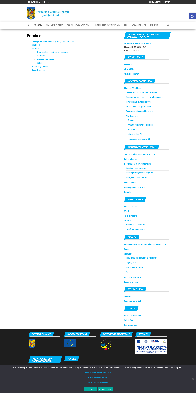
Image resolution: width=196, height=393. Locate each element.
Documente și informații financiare (139, 111)
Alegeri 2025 (129, 64)
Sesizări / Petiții (155, 2)
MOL (126, 25)
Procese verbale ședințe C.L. (139, 139)
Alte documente (132, 116)
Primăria (38, 25)
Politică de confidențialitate (98, 378)
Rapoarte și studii (38, 70)
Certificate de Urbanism (135, 229)
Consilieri (127, 296)
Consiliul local (34, 2)
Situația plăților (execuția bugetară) (140, 173)
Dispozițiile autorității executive (138, 106)
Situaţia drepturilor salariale (136, 177)
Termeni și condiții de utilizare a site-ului (98, 373)
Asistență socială (131, 206)
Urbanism (128, 220)
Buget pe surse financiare (136, 168)
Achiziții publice (130, 182)
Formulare (128, 192)
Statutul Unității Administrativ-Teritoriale (141, 92)
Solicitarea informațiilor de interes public (140, 154)
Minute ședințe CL (135, 134)
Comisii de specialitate (133, 301)
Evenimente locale (131, 325)
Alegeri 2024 (129, 69)
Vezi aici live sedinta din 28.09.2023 (138, 43)
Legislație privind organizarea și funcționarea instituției (53, 41)
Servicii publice (139, 25)
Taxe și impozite (130, 216)
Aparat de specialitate (45, 59)
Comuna (45, 2)
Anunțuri (154, 25)
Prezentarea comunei (132, 315)
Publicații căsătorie (135, 129)
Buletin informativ (131, 159)
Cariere (39, 63)
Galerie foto (128, 320)
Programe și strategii (40, 66)
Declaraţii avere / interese (134, 187)
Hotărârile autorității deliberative (138, 102)
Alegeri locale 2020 (131, 74)
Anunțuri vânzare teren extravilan (140, 125)
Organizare (36, 48)
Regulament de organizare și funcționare (52, 52)
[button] (193, 16)
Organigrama (41, 56)
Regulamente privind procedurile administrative (144, 97)
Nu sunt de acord (105, 389)
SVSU (126, 211)
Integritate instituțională (107, 25)
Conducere (36, 45)
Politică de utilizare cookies (98, 383)
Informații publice (54, 25)
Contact (166, 2)
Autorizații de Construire (135, 225)
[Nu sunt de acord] (193, 379)
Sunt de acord (90, 389)
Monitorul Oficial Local (133, 88)
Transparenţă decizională (79, 25)
